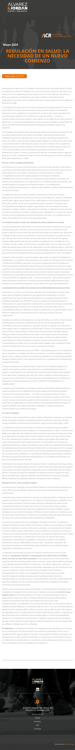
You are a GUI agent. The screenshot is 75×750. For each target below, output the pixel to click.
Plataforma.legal (69, 744)
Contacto (37, 729)
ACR (37, 725)
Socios (37, 718)
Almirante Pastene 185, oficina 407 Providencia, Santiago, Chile (37, 709)
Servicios (37, 721)
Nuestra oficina (37, 714)
